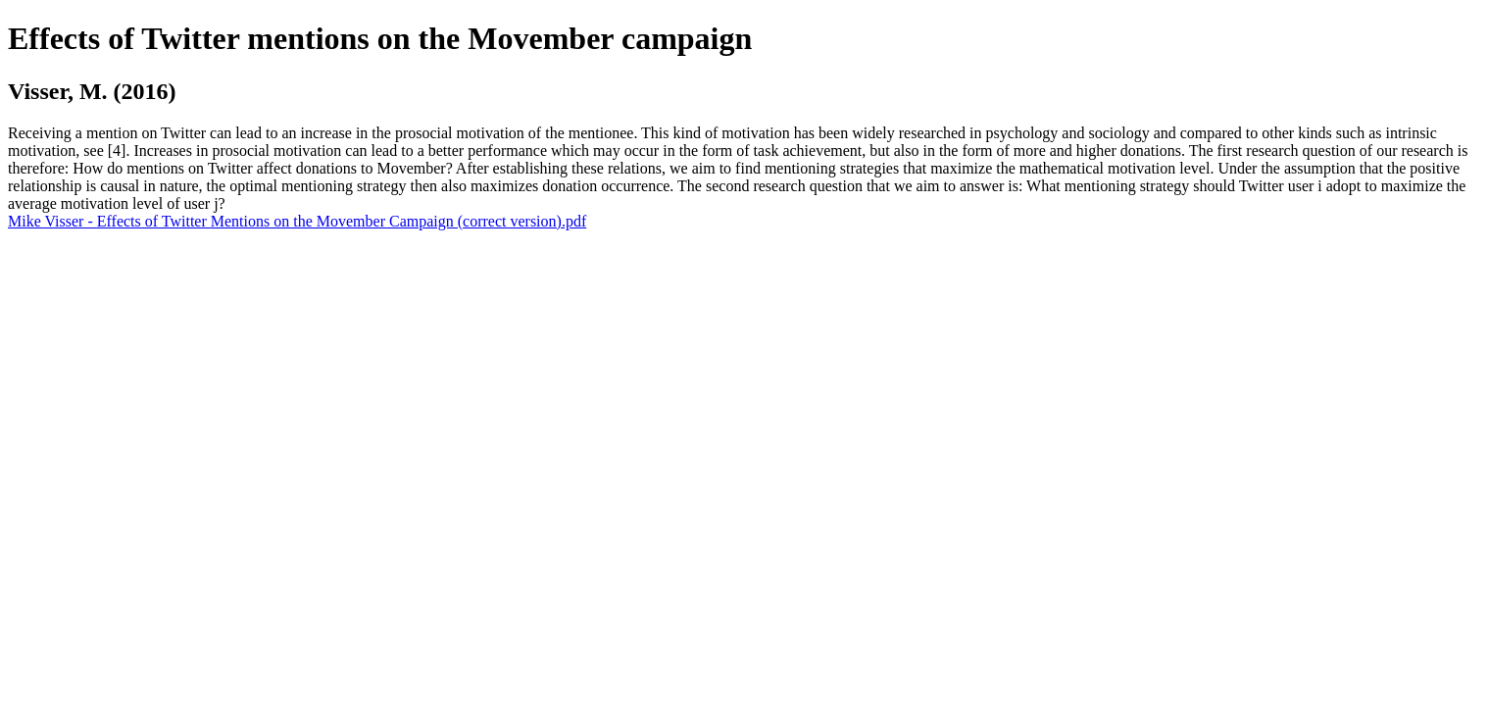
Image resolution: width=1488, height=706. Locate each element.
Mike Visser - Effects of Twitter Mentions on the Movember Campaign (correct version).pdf (297, 221)
